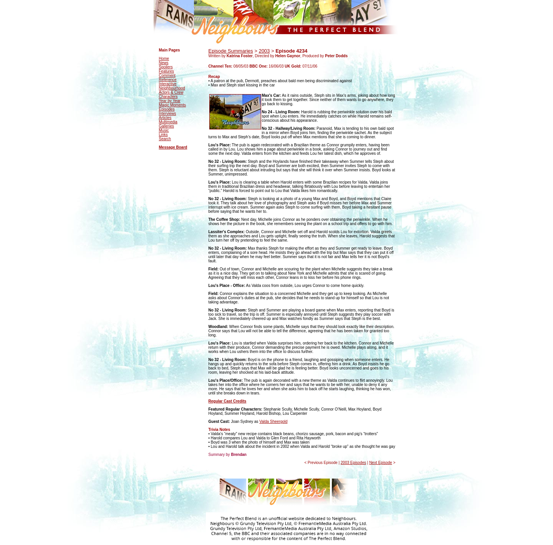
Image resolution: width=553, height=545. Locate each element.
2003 (264, 51)
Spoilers (166, 67)
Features (166, 71)
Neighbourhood (172, 88)
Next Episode (380, 463)
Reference (168, 80)
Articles (165, 118)
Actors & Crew (171, 92)
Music (164, 130)
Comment (167, 75)
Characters (168, 96)
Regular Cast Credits (228, 401)
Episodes (167, 109)
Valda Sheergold (273, 421)
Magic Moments (172, 105)
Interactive (168, 84)
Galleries (166, 126)
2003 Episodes (353, 463)
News (164, 63)
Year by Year (169, 101)
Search (165, 139)
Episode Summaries (231, 51)
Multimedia (168, 122)
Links (163, 135)
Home (164, 58)
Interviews (167, 113)
